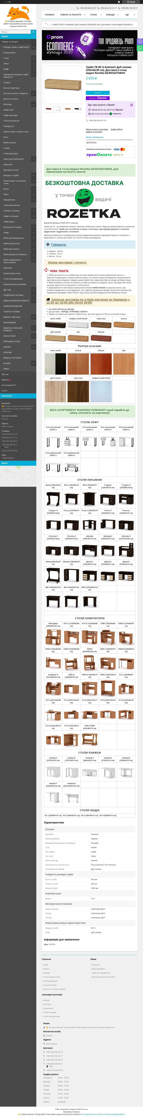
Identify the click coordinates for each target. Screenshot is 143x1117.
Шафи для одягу (10, 115)
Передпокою (9, 199)
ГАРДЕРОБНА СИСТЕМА (13, 295)
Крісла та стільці (10, 99)
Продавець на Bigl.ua (71, 1112)
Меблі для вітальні (11, 243)
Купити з (98, 98)
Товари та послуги (10, 41)
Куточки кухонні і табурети (15, 93)
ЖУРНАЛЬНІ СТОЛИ (11, 341)
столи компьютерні (51, 977)
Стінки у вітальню (11, 120)
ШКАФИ (6, 347)
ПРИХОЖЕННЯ (9, 322)
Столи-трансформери (13, 278)
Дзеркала (7, 164)
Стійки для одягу (10, 153)
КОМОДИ (7, 352)
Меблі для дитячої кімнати (15, 254)
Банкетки (7, 268)
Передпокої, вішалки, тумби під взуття (15, 75)
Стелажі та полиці (11, 210)
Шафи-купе (8, 109)
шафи (45, 964)
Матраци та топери (12, 227)
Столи (6, 58)
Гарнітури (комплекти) (13, 159)
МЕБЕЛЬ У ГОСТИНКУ (12, 358)
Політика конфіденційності (114, 1114)
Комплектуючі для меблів (14, 284)
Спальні (6, 82)
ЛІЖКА (6, 368)
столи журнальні (50, 981)
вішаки (46, 968)
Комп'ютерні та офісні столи (15, 131)
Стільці (6, 148)
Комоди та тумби (11, 175)
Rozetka (6, 363)
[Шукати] (33, 32)
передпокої (48, 1008)
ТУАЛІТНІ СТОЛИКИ (11, 311)
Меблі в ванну (9, 142)
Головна (49, 15)
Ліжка (6, 63)
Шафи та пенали (10, 216)
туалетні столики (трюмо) (54, 989)
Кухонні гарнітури (11, 88)
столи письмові (49, 985)
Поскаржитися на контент (93, 1114)
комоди (46, 973)
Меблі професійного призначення (12, 261)
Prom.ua (84, 1109)
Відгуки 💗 (6, 379)
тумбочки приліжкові (100, 973)
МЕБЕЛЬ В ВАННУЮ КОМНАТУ (16, 300)
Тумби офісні (9, 221)
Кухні (5, 137)
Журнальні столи (10, 170)
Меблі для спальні (11, 249)
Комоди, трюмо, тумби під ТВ (16, 47)
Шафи (6, 69)
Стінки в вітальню (11, 205)
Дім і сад (7, 289)
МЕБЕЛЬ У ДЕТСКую (11, 317)
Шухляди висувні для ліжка (103, 977)
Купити (98, 93)
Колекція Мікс (9, 52)
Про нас (5, 374)
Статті (4, 390)
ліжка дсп (95, 964)
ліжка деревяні (98, 968)
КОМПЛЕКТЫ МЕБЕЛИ (12, 306)
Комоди (110, 15)
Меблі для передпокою (13, 238)
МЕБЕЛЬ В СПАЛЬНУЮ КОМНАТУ (12, 329)
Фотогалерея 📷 (9, 385)
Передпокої (8, 126)
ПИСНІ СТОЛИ (9, 336)
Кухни (6, 189)
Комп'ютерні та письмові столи (14, 182)
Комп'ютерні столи (11, 273)
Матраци (7, 104)
